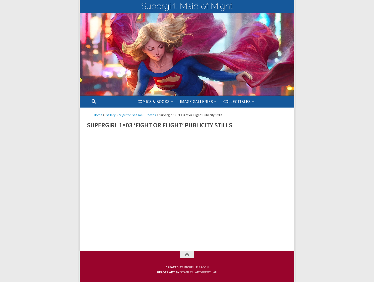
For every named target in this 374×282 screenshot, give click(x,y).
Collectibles (236, 101)
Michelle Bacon (196, 267)
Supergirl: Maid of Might (187, 6)
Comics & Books (153, 101)
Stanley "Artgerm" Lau (198, 272)
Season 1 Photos (137, 115)
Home (98, 115)
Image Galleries (196, 101)
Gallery (111, 115)
